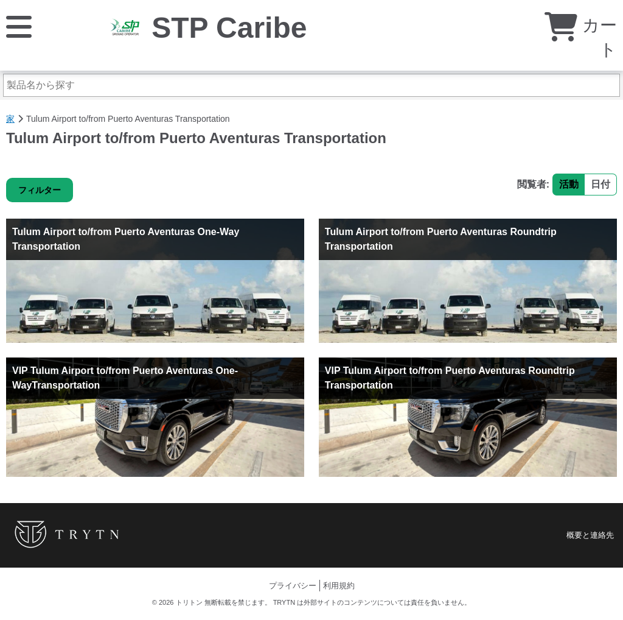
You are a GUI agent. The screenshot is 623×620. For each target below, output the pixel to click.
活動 (569, 184)
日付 (600, 184)
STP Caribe (229, 28)
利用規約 (339, 585)
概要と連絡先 (590, 535)
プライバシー (292, 585)
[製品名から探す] (311, 85)
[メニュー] (19, 26)
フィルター (39, 190)
